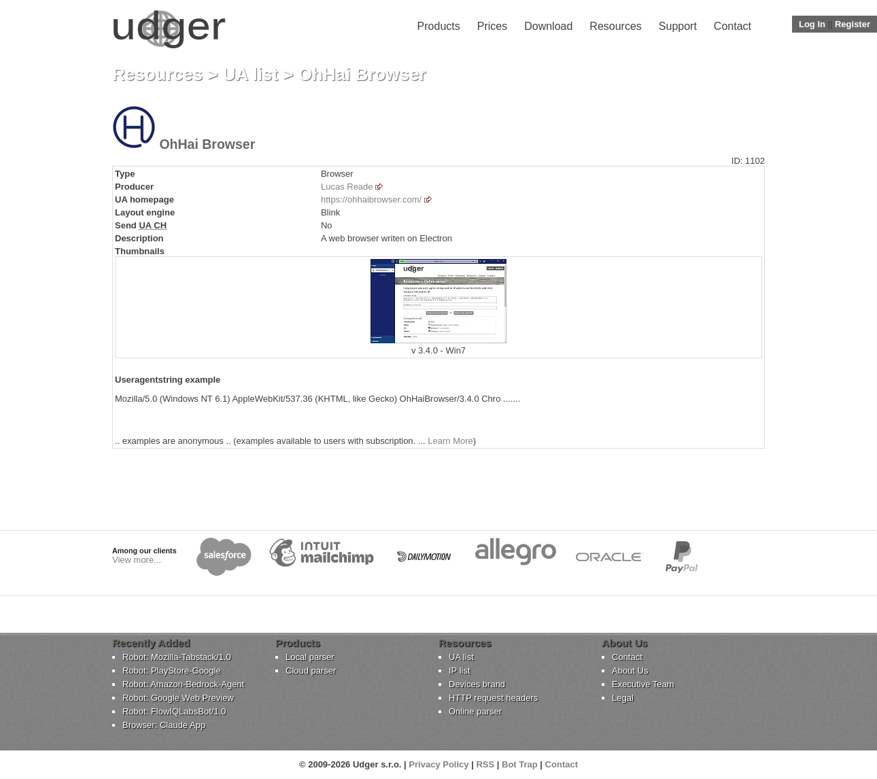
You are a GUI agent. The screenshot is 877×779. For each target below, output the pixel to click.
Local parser (310, 657)
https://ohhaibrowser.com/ (371, 199)
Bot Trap (520, 764)
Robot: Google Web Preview (178, 698)
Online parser (475, 711)
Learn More (450, 441)
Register (852, 24)
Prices (492, 26)
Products (438, 26)
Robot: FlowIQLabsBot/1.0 (174, 711)
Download (548, 26)
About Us (630, 670)
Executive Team (643, 684)
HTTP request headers (493, 698)
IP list (459, 670)
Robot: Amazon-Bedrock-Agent (183, 684)
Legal (623, 698)
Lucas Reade (347, 186)
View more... (136, 560)
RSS (485, 764)
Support (678, 26)
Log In (812, 24)
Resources (615, 26)
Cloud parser (311, 670)
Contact (732, 26)
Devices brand (477, 684)
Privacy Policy (438, 764)
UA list (250, 74)
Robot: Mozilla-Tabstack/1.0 (176, 657)
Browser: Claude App (163, 725)
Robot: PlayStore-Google (171, 670)
